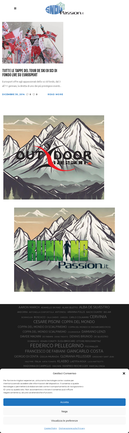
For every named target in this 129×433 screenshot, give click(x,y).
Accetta (64, 402)
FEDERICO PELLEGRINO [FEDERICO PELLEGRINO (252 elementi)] (57, 345)
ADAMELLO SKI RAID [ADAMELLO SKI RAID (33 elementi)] (51, 307)
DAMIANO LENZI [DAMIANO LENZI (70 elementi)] (93, 331)
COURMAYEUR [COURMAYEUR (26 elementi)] (74, 332)
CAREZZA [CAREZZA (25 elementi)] (64, 317)
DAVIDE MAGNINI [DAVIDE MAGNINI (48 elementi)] (30, 336)
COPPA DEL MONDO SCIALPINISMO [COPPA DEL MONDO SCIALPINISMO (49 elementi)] (44, 331)
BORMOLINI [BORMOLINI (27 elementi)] (27, 317)
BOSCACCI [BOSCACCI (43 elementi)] (39, 317)
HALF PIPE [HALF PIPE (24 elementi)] (29, 362)
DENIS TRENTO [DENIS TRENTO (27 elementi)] (61, 337)
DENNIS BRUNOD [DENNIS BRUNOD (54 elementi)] (81, 336)
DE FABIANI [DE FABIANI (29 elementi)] (47, 337)
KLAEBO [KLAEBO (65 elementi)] (63, 361)
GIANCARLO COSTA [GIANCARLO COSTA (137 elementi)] (85, 351)
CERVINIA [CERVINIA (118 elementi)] (98, 316)
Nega (64, 411)
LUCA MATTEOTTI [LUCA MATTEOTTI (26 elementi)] (95, 362)
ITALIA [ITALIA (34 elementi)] (38, 361)
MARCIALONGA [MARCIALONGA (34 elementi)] (97, 366)
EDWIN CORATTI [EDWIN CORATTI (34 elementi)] (48, 341)
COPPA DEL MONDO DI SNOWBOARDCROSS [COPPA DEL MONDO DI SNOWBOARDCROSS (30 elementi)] (89, 327)
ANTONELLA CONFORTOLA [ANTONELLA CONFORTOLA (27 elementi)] (41, 312)
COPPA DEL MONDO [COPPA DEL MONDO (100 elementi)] (78, 322)
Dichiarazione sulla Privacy (72, 428)
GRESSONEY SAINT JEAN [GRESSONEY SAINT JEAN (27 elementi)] (103, 357)
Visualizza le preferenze (64, 420)
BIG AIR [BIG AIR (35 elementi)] (107, 312)
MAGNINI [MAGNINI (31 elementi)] (56, 366)
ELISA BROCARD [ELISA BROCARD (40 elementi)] (66, 341)
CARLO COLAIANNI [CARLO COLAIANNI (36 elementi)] (79, 317)
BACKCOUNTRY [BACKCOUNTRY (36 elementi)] (94, 312)
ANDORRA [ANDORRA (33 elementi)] (22, 312)
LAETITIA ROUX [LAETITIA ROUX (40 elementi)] (78, 361)
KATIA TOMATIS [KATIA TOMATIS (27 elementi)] (49, 361)
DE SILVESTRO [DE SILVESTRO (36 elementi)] (101, 336)
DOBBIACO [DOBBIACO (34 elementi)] (33, 341)
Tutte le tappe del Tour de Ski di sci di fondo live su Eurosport (29, 73)
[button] (124, 373)
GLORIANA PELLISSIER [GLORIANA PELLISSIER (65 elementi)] (75, 356)
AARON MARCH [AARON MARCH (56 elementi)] (29, 307)
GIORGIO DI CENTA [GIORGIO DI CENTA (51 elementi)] (26, 356)
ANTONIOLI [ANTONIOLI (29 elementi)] (60, 312)
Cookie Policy (50, 428)
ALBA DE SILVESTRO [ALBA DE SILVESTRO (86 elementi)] (94, 307)
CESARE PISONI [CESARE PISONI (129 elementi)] (46, 322)
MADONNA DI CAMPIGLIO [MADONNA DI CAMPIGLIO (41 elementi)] (37, 365)
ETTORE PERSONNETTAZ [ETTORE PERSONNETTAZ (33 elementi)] (89, 341)
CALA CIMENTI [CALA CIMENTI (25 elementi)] (53, 317)
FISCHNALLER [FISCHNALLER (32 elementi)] (91, 346)
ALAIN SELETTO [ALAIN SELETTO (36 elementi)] (70, 307)
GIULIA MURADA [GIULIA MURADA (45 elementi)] (49, 356)
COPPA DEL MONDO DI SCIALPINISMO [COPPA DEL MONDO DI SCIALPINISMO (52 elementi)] (42, 326)
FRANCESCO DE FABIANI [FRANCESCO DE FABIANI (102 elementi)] (45, 351)
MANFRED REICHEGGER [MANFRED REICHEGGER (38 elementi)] (75, 366)
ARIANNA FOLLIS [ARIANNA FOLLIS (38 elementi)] (76, 312)
